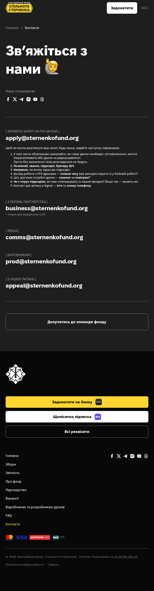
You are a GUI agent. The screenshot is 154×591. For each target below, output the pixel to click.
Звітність (12, 473)
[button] (144, 8)
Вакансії (12, 498)
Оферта (53, 564)
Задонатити (122, 8)
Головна (12, 28)
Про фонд (13, 481)
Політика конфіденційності (25, 564)
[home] (19, 8)
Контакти (13, 524)
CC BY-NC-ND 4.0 (125, 556)
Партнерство (16, 490)
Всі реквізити (77, 432)
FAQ (9, 515)
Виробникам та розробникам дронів (35, 507)
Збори (11, 464)
